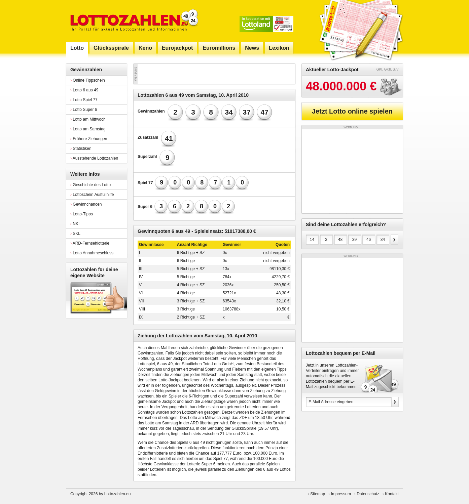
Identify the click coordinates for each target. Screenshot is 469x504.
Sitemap (317, 494)
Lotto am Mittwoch (88, 119)
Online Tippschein (87, 80)
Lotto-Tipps (81, 214)
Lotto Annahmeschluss (91, 253)
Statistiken (81, 148)
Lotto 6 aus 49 (84, 90)
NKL (75, 223)
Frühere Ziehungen (88, 138)
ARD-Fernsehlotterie (89, 243)
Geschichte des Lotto (90, 184)
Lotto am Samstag (88, 129)
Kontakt (392, 494)
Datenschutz (368, 494)
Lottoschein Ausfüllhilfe (92, 194)
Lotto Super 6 (83, 109)
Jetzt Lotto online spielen (352, 111)
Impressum (341, 494)
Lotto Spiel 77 (84, 99)
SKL (75, 233)
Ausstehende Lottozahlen (94, 158)
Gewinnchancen (86, 204)
